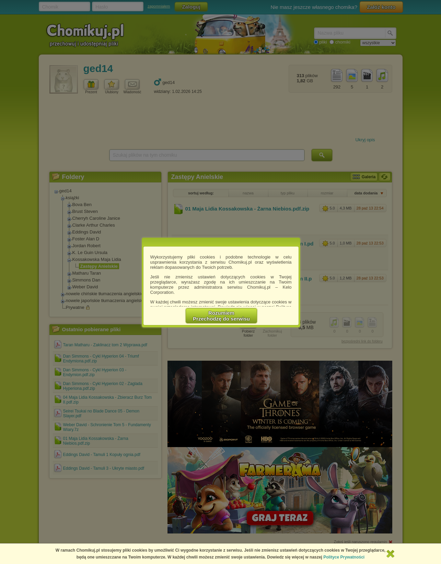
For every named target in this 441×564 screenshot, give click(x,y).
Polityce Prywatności (343, 557)
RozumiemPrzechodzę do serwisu (221, 316)
